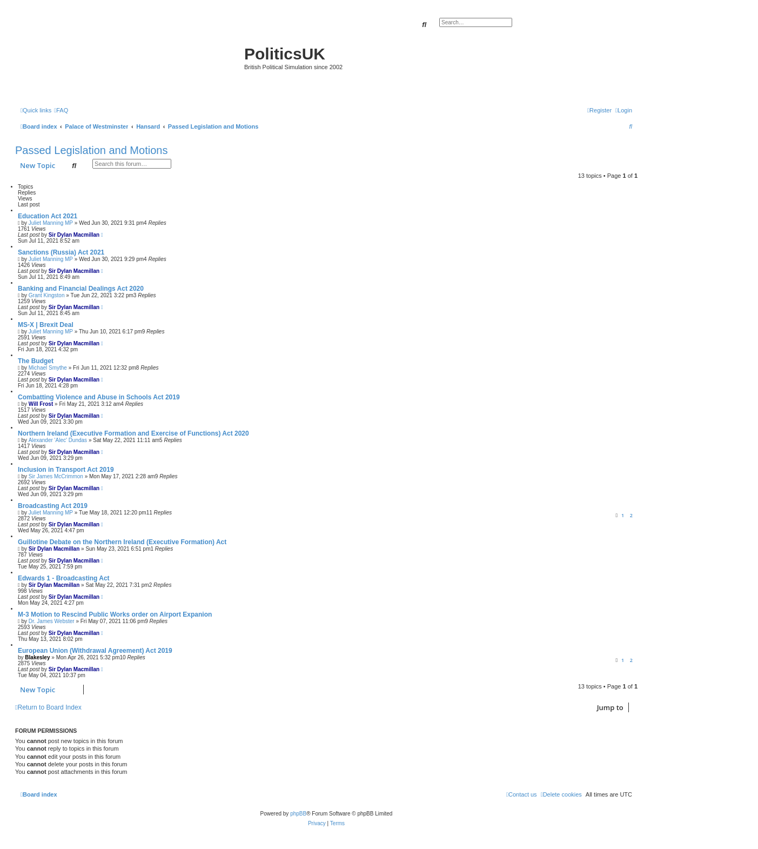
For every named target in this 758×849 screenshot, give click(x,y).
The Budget (35, 361)
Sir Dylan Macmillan (74, 235)
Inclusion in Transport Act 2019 (66, 469)
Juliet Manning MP (51, 223)
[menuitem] (61, 110)
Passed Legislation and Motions (91, 150)
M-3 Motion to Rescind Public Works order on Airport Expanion (115, 614)
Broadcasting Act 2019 (53, 506)
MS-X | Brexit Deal (45, 325)
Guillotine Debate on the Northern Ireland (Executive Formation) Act (122, 542)
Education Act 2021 (47, 216)
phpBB (298, 814)
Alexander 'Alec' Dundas (58, 440)
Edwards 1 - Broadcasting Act (64, 578)
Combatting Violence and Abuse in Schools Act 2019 (99, 397)
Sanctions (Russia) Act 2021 (61, 252)
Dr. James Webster (52, 621)
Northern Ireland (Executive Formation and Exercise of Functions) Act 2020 (133, 433)
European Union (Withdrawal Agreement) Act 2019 (95, 650)
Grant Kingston (47, 295)
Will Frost (41, 404)
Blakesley (37, 657)
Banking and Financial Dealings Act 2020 (81, 288)
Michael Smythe (48, 368)
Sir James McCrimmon (56, 476)
